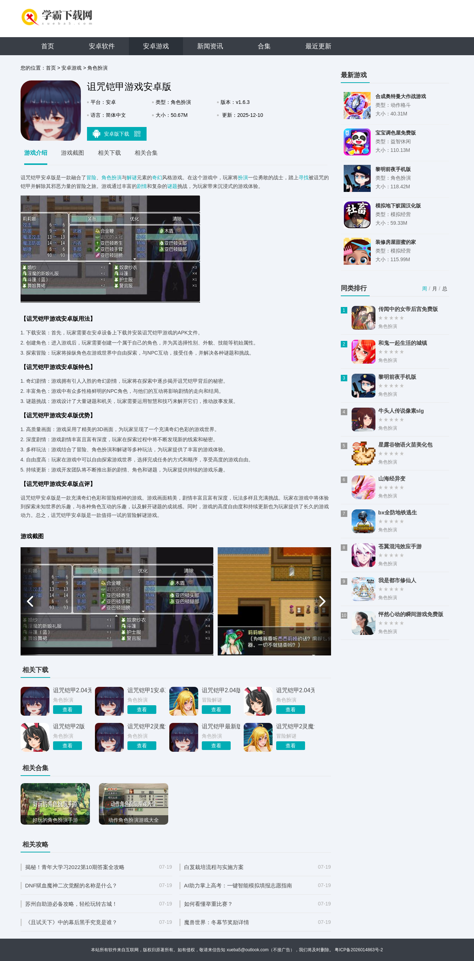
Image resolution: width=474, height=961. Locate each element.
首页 (47, 46)
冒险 (91, 177)
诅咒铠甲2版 (69, 726)
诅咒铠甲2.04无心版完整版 (295, 690)
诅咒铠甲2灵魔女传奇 (146, 726)
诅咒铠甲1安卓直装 (146, 690)
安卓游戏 (156, 46)
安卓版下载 (116, 133)
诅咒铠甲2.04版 (221, 690)
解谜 (132, 177)
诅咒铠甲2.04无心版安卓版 (72, 690)
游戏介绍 (35, 153)
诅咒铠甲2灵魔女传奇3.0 (295, 726)
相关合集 (146, 153)
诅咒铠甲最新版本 (221, 726)
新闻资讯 (210, 46)
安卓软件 (102, 46)
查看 (67, 709)
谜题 (172, 186)
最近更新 (318, 46)
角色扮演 (97, 68)
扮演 (243, 177)
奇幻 (157, 177)
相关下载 (109, 153)
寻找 (304, 177)
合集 (264, 46)
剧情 (142, 186)
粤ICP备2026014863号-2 (359, 949)
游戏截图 (72, 153)
